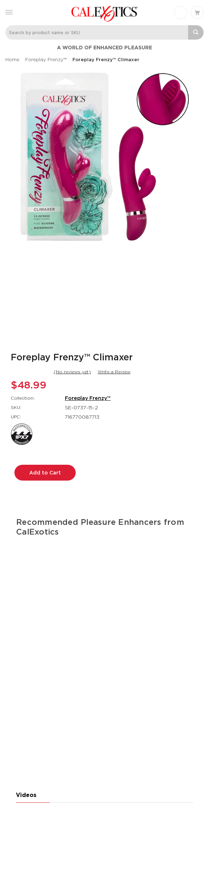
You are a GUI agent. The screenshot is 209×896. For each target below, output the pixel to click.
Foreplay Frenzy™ (88, 398)
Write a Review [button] (114, 371)
